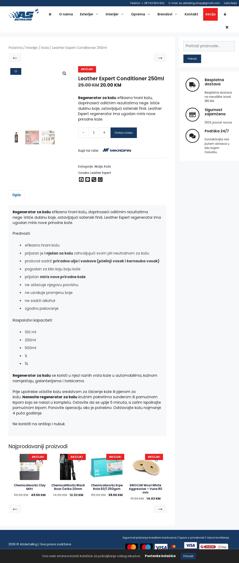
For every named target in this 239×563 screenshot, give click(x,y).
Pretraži (192, 62)
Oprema (141, 15)
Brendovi (169, 15)
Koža (45, 52)
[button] (64, 78)
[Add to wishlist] (15, 75)
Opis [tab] (16, 198)
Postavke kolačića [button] (160, 556)
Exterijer (90, 15)
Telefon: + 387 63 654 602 (147, 3)
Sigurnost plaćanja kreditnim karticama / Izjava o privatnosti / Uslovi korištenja (176, 542)
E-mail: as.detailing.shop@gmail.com (194, 3)
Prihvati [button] (188, 556)
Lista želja (230, 3)
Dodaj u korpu (124, 136)
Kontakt (191, 15)
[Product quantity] (94, 136)
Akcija (210, 15)
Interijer (116, 15)
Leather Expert (100, 177)
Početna (15, 52)
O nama (66, 15)
